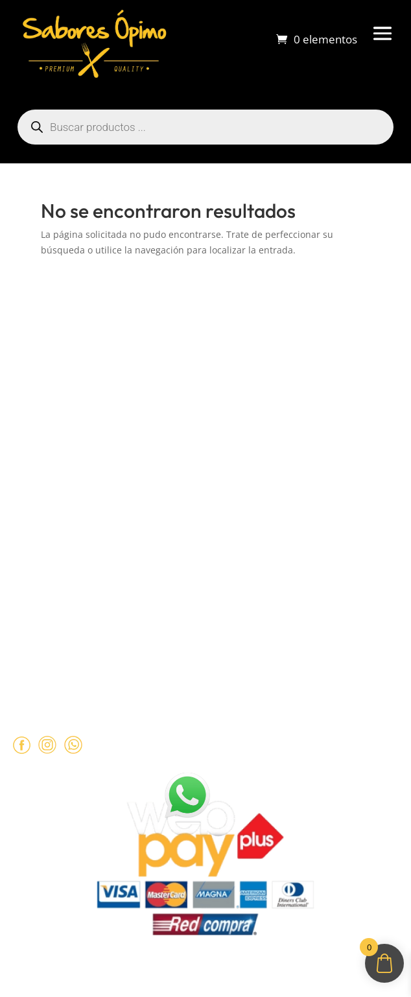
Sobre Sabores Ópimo (59, 372)
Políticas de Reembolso (61, 504)
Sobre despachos (48, 422)
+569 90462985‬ (97, 639)
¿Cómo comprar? (48, 398)
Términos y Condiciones (63, 529)
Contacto (30, 447)
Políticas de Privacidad (60, 554)
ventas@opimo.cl (75, 614)
